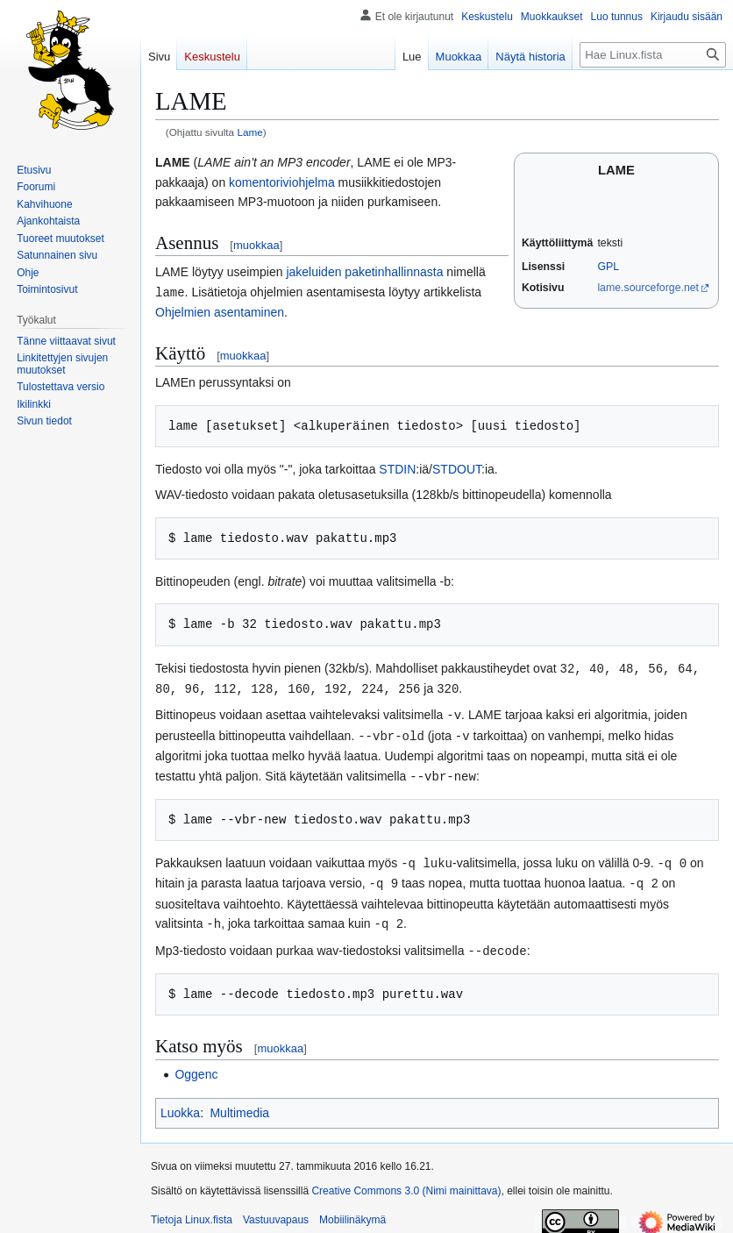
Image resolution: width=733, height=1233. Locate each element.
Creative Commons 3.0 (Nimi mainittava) (406, 1182)
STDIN (397, 468)
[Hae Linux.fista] (653, 55)
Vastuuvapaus (276, 1211)
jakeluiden (313, 272)
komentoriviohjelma (282, 182)
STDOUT (456, 468)
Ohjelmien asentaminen (219, 311)
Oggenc (195, 1065)
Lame (249, 132)
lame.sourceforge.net (648, 288)
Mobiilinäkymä (352, 1211)
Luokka (180, 1104)
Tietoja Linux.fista (191, 1211)
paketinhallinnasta (394, 272)
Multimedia (239, 1104)
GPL (608, 266)
